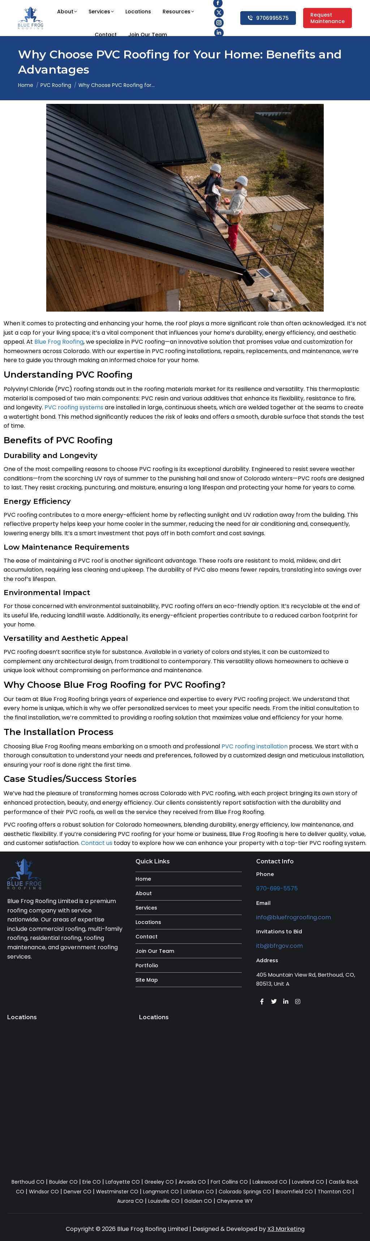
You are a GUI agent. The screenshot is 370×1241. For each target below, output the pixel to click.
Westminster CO (117, 1191)
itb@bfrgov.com (279, 946)
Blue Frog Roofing (58, 342)
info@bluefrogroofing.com (293, 917)
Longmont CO (161, 1191)
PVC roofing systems (73, 407)
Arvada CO (192, 1181)
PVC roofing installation (254, 746)
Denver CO (77, 1191)
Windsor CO (44, 1191)
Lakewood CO (270, 1181)
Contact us (96, 843)
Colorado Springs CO (245, 1191)
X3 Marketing (286, 1229)
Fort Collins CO (229, 1181)
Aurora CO (130, 1201)
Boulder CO (63, 1181)
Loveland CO (308, 1181)
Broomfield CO (294, 1191)
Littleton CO (199, 1191)
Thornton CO (334, 1191)
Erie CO (91, 1181)
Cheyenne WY (235, 1201)
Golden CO (198, 1201)
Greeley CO (159, 1181)
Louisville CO (164, 1201)
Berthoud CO (28, 1181)
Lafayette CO (123, 1181)
